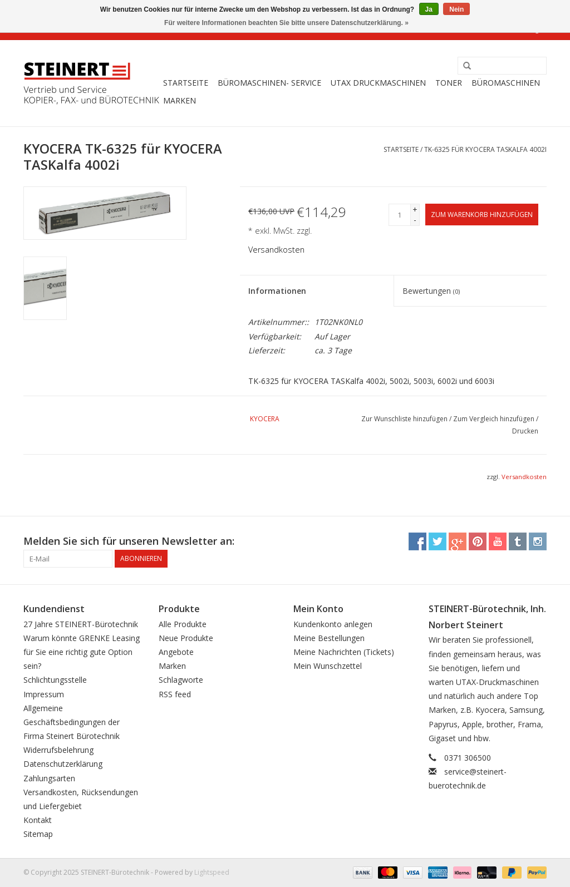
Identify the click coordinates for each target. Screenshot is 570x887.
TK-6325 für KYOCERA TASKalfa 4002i (485, 149)
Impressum (43, 694)
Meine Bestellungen (329, 638)
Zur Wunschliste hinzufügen (404, 418)
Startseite (185, 82)
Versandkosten (276, 249)
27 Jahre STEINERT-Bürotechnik (80, 624)
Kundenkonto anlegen (332, 624)
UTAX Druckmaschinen (378, 82)
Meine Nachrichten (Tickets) (343, 652)
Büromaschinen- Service (269, 82)
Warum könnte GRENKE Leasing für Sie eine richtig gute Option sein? (81, 652)
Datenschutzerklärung (62, 763)
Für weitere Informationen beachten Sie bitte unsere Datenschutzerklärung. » (286, 23)
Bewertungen (431, 290)
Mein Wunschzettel (327, 666)
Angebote (176, 652)
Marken (179, 100)
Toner (448, 82)
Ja (429, 9)
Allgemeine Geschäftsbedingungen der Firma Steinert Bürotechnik (71, 722)
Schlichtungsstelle (55, 679)
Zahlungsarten (49, 778)
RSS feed (175, 694)
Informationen (277, 290)
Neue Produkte (186, 638)
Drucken (525, 431)
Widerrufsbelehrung (58, 750)
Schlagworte (181, 679)
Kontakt (37, 820)
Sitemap (38, 834)
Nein (456, 9)
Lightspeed (211, 872)
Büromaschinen (505, 82)
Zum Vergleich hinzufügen (494, 418)
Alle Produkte (183, 624)
